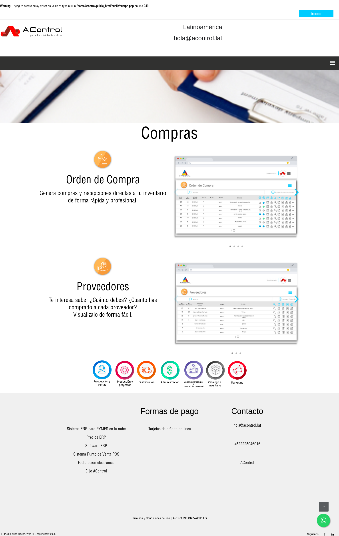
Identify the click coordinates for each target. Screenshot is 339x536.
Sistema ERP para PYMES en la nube (96, 428)
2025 (53, 534)
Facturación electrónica (96, 462)
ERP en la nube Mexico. (13, 534)
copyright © (43, 534)
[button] (296, 186)
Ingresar (316, 14)
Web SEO (31, 534)
